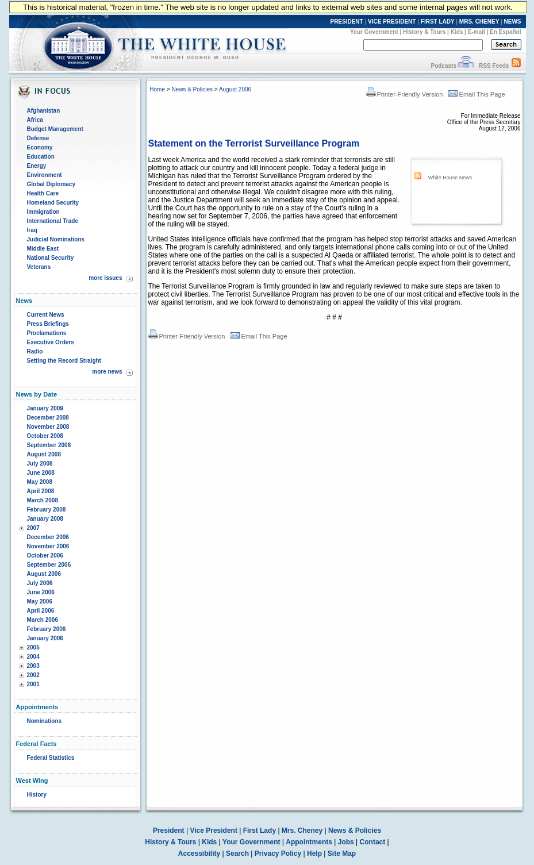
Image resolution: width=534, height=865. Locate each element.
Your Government (374, 32)
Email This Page (476, 94)
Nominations (44, 721)
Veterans (39, 267)
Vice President (213, 830)
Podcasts (443, 66)
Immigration (43, 212)
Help (314, 853)
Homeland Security (53, 202)
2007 (33, 528)
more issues (105, 278)
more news (107, 371)
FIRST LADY (438, 21)
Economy (40, 147)
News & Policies (192, 89)
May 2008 (39, 482)
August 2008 (44, 454)
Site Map (342, 853)
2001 (33, 684)
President (169, 830)
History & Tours (424, 32)
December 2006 (48, 537)
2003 (33, 666)
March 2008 (42, 500)
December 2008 (48, 417)
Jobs (346, 842)
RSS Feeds (494, 66)
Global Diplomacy (51, 184)
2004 (33, 656)
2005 (33, 647)
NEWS (512, 21)
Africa (35, 120)
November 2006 (48, 546)
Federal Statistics (51, 758)
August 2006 (44, 574)
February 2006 (46, 629)
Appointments (309, 842)
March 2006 (42, 620)
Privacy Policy (278, 853)
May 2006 (39, 601)
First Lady (259, 830)
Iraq (32, 230)
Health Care (43, 193)
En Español (505, 32)
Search (237, 853)
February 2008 (46, 509)
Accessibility (199, 853)
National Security (50, 258)
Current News (45, 315)
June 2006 (41, 592)
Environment (44, 175)
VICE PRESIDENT (392, 21)
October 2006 (45, 555)
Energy (37, 166)
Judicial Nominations (56, 239)
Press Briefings (48, 324)
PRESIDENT (346, 21)
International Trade (52, 221)
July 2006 (40, 583)
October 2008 (45, 436)
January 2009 (45, 408)
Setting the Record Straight (64, 360)
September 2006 (49, 565)
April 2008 (41, 491)
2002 (33, 675)
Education (41, 156)
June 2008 (41, 473)
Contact (373, 842)
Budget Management (55, 129)
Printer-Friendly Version (404, 94)
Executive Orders (50, 342)
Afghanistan (43, 110)
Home (157, 89)
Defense (38, 138)
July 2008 (40, 463)
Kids (457, 32)
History (37, 794)
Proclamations (47, 333)
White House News (450, 177)
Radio (35, 351)
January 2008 (45, 519)
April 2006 (41, 611)
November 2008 (48, 427)
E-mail (476, 32)
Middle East (43, 248)
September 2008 (49, 445)
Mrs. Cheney (302, 830)
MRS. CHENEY (479, 21)
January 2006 (45, 638)
